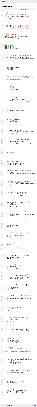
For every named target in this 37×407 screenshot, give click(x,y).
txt (32, 405)
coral (2, 5)
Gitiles (6, 405)
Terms (12, 405)
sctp (2, 6)
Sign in (35, 1)
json (35, 405)
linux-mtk (6, 5)
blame (28, 9)
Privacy (9, 405)
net (33, 5)
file (22, 9)
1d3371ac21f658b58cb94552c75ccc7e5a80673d (19, 5)
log (25, 9)
